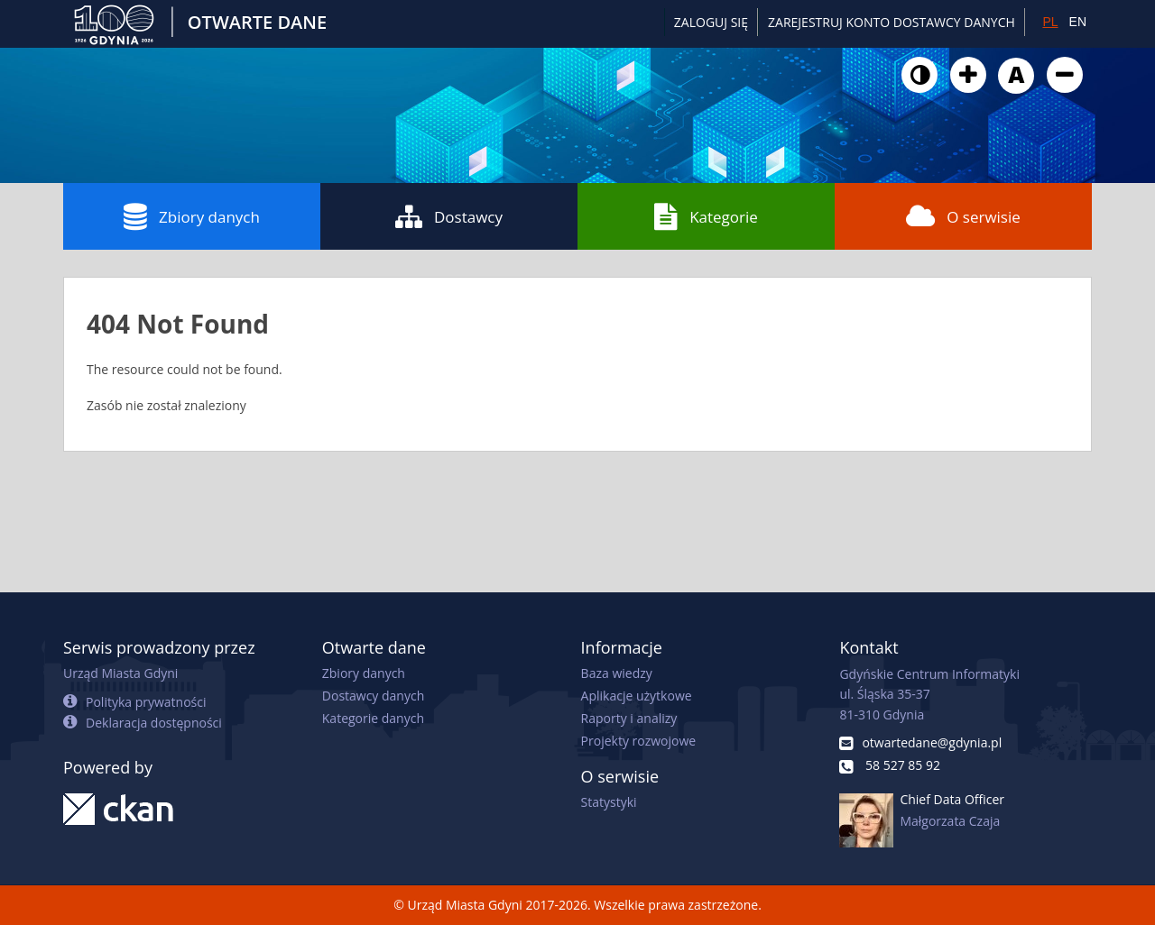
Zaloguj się (711, 22)
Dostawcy (449, 216)
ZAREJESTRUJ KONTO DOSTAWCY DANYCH (891, 22)
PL (1050, 21)
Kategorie (706, 216)
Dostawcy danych (373, 695)
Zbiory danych (192, 216)
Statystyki (609, 802)
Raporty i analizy (629, 718)
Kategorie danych (373, 718)
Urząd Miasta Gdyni (120, 673)
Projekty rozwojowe (639, 740)
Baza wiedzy (616, 673)
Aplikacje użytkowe (636, 695)
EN (1077, 21)
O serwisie (963, 216)
